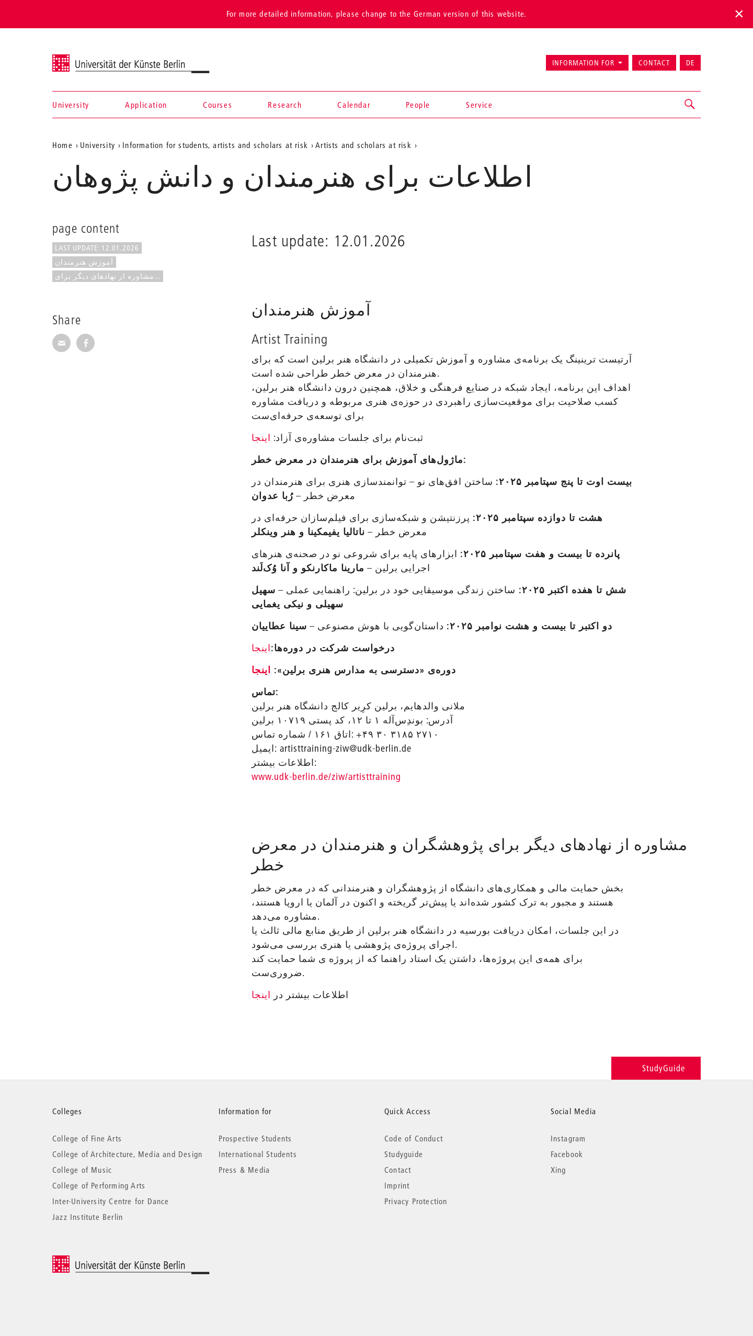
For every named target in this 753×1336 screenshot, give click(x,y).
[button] (690, 105)
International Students (258, 1154)
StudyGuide (656, 1067)
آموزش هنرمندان (84, 262)
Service (479, 104)
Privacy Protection (416, 1201)
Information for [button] (583, 62)
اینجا (261, 438)
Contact (654, 62)
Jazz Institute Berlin (87, 1217)
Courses (217, 104)
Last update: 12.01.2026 (97, 248)
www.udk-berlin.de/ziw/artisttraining (326, 777)
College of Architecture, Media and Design (127, 1154)
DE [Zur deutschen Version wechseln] (690, 62)
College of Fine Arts (87, 1138)
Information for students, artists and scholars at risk (215, 145)
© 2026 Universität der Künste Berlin (107, 1261)
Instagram (568, 1138)
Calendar (353, 104)
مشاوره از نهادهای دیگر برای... (108, 276)
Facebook (567, 1154)
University (70, 104)
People (418, 104)
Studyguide (403, 1154)
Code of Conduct (413, 1138)
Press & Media (244, 1169)
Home (62, 145)
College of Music (82, 1169)
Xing (558, 1169)
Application (146, 104)
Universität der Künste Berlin (93, 58)
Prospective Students (255, 1138)
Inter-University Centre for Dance (110, 1201)
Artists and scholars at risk (363, 145)
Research (285, 104)
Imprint (396, 1185)
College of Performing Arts (98, 1185)
